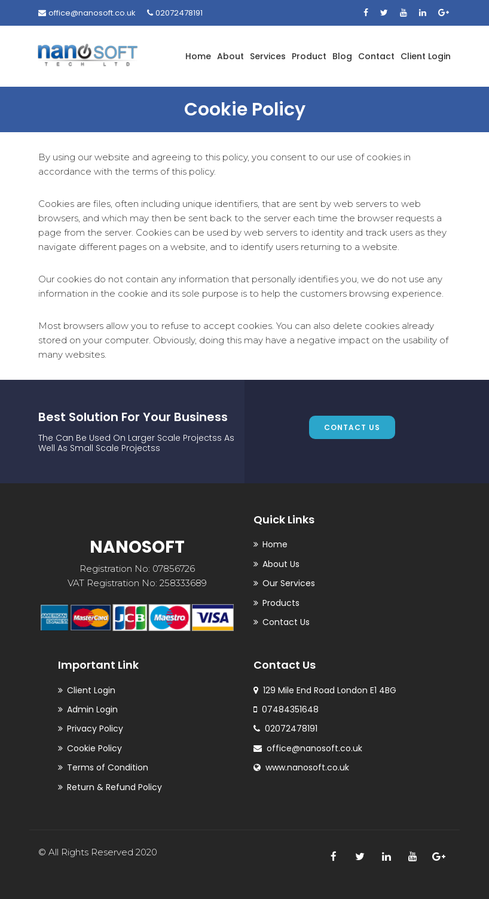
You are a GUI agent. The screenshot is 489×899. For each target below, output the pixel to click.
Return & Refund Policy (114, 787)
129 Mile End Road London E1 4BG (324, 690)
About (230, 56)
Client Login (426, 56)
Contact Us (286, 622)
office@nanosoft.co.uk (87, 13)
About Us (280, 564)
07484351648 (286, 709)
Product (309, 56)
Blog (342, 56)
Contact (376, 56)
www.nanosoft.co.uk (301, 767)
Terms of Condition (107, 767)
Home (198, 56)
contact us (352, 427)
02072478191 (175, 13)
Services (268, 56)
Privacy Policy (95, 729)
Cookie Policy (94, 748)
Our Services (288, 583)
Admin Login (92, 709)
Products (280, 603)
